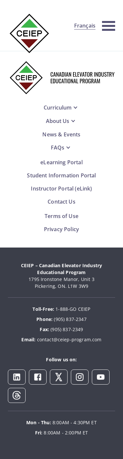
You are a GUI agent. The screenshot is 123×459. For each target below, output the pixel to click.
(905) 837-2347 (70, 319)
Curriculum (58, 107)
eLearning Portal (61, 162)
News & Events (61, 134)
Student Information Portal (61, 175)
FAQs (57, 147)
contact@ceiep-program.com (69, 339)
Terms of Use (61, 216)
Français (84, 25)
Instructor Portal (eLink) (61, 188)
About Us (57, 121)
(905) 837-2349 (67, 329)
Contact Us (61, 201)
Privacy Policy (61, 229)
